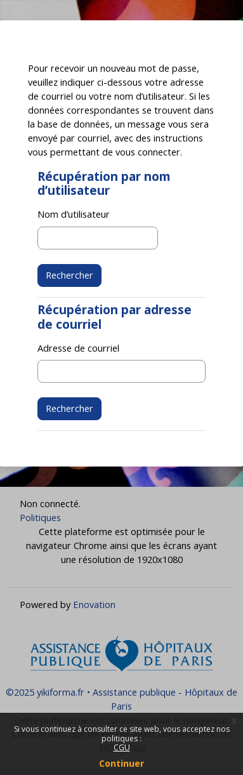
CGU (122, 747)
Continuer (121, 763)
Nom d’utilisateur (73, 214)
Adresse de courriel (78, 347)
